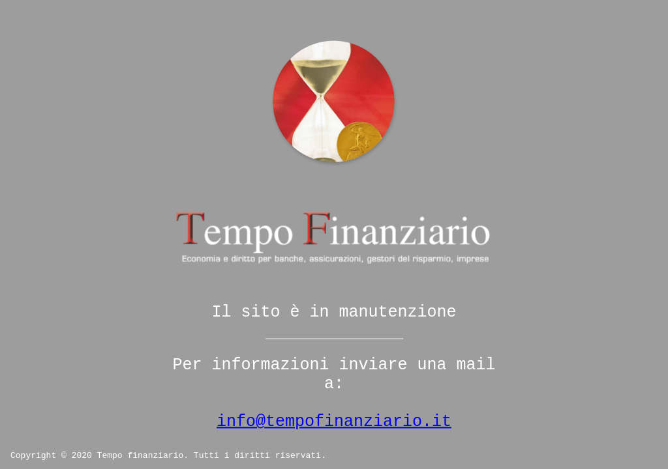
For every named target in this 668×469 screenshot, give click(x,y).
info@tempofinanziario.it (334, 421)
